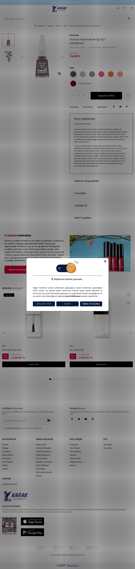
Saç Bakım (6, 458)
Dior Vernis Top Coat (11, 350)
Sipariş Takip (75, 458)
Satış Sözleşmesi (43, 455)
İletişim (73, 465)
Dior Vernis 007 (77, 350)
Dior (4, 346)
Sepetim (73, 455)
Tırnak (58, 26)
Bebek (4, 465)
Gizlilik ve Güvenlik (44, 462)
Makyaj (50, 26)
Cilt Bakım (6, 451)
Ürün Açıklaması (84, 119)
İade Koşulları (82, 218)
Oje (64, 26)
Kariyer (39, 476)
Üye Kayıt (107, 444)
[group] (42, 57)
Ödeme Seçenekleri (86, 181)
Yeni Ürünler (75, 448)
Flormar (74, 35)
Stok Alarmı (102, 107)
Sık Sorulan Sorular (44, 472)
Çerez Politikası (42, 465)
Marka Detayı (18, 269)
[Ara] (129, 19)
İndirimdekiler (75, 451)
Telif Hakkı (40, 469)
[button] (23, 57)
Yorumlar (80, 193)
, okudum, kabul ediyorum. (22, 428)
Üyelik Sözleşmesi (43, 451)
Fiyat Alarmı (88, 107)
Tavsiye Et (74, 107)
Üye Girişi (107, 448)
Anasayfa (39, 26)
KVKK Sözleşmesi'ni (13, 428)
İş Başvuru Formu (9, 484)
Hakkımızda (41, 444)
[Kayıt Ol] (50, 420)
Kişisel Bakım (8, 455)
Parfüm (5, 444)
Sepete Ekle (106, 95)
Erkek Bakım (7, 462)
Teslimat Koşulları (43, 448)
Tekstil (5, 469)
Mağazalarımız (76, 462)
